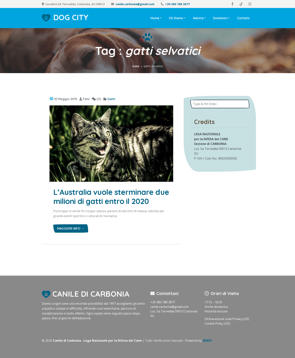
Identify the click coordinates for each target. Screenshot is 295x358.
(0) (96, 99)
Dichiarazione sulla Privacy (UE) (227, 319)
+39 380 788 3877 (177, 4)
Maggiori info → (70, 228)
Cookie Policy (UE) (217, 323)
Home (155, 18)
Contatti (243, 18)
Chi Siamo (176, 18)
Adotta (198, 18)
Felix (84, 99)
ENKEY (207, 340)
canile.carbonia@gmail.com (135, 4)
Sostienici (220, 18)
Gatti (111, 99)
